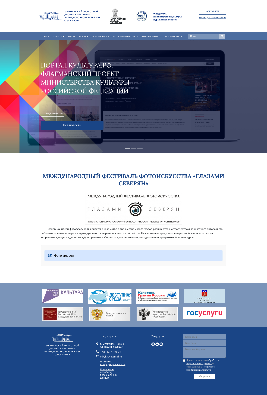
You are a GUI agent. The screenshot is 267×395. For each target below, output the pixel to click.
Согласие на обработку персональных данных (108, 373)
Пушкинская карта (172, 36)
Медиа (82, 36)
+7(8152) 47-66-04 (110, 351)
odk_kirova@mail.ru (111, 356)
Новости (57, 36)
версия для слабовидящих (212, 17)
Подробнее (51, 113)
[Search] (204, 36)
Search (222, 36)
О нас (44, 36)
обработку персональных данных (202, 362)
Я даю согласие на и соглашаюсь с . (202, 365)
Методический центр (124, 36)
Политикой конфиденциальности (200, 368)
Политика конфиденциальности (112, 363)
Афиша (71, 36)
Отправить (204, 376)
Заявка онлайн (150, 36)
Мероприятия (99, 36)
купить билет (212, 11)
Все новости (72, 125)
